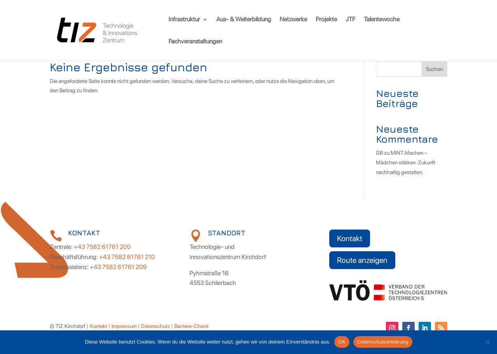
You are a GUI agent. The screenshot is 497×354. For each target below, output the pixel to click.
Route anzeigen (362, 260)
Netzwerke (293, 20)
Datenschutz (155, 326)
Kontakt (349, 238)
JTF (350, 20)
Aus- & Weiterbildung (243, 20)
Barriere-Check (191, 326)
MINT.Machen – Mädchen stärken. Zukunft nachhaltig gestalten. (405, 162)
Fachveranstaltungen (195, 42)
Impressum (124, 326)
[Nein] (487, 342)
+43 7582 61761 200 (102, 246)
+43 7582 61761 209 (118, 267)
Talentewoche (382, 20)
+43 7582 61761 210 (127, 257)
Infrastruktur (184, 20)
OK (342, 342)
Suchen (434, 69)
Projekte (326, 20)
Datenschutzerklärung (382, 342)
